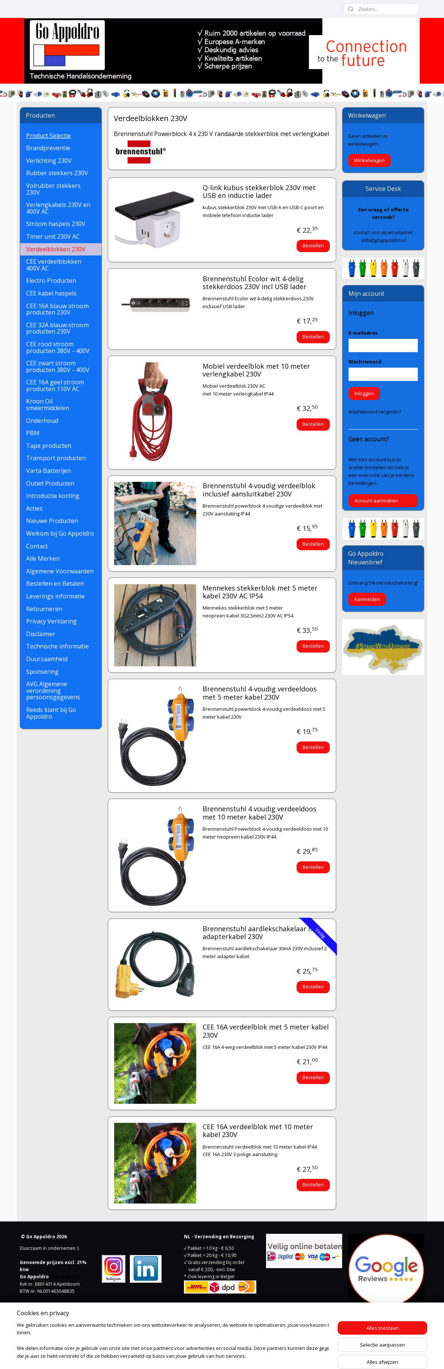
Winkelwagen (369, 160)
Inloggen (364, 393)
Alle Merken (43, 558)
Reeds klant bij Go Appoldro (51, 713)
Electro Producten (51, 280)
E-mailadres (363, 332)
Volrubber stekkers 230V (53, 189)
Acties (34, 508)
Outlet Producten (50, 483)
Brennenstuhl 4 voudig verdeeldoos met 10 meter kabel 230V (259, 813)
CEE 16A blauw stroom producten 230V (57, 309)
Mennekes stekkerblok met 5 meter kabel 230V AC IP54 (259, 592)
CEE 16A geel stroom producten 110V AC (55, 385)
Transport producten (56, 458)
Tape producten (48, 446)
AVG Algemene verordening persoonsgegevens (53, 690)
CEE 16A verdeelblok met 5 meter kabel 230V (265, 1031)
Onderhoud (42, 420)
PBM (33, 433)
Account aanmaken (376, 500)
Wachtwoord (364, 361)
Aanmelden (367, 599)
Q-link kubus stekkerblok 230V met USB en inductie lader (258, 192)
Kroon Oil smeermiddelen (47, 404)
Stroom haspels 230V (55, 224)
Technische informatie (57, 646)
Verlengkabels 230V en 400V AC (58, 208)
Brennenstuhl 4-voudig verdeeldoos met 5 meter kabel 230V (259, 693)
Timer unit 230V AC (53, 236)
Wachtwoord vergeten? (374, 411)
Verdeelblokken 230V (55, 249)
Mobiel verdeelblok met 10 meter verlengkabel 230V (256, 370)
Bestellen (313, 245)
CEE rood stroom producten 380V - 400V (58, 347)
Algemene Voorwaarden (60, 571)
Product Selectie (48, 135)
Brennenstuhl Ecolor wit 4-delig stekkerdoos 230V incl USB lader (254, 283)
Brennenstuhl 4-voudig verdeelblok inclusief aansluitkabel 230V (258, 490)
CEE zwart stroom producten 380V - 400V (58, 366)
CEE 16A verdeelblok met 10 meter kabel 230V (257, 1131)
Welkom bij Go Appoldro (60, 533)
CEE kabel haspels (51, 293)
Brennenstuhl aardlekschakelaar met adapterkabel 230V (261, 933)
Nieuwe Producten (52, 521)
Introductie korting (52, 496)
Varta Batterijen (48, 471)
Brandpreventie (48, 148)
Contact (37, 546)
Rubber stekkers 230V (57, 173)
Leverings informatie (55, 596)
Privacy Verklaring (51, 621)
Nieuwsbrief (64, 1276)
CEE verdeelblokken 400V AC (53, 264)
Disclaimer (40, 634)
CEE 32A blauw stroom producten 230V (57, 328)
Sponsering (42, 672)
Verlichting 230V (49, 161)
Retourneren (44, 609)
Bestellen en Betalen (55, 583)
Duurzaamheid (47, 659)
